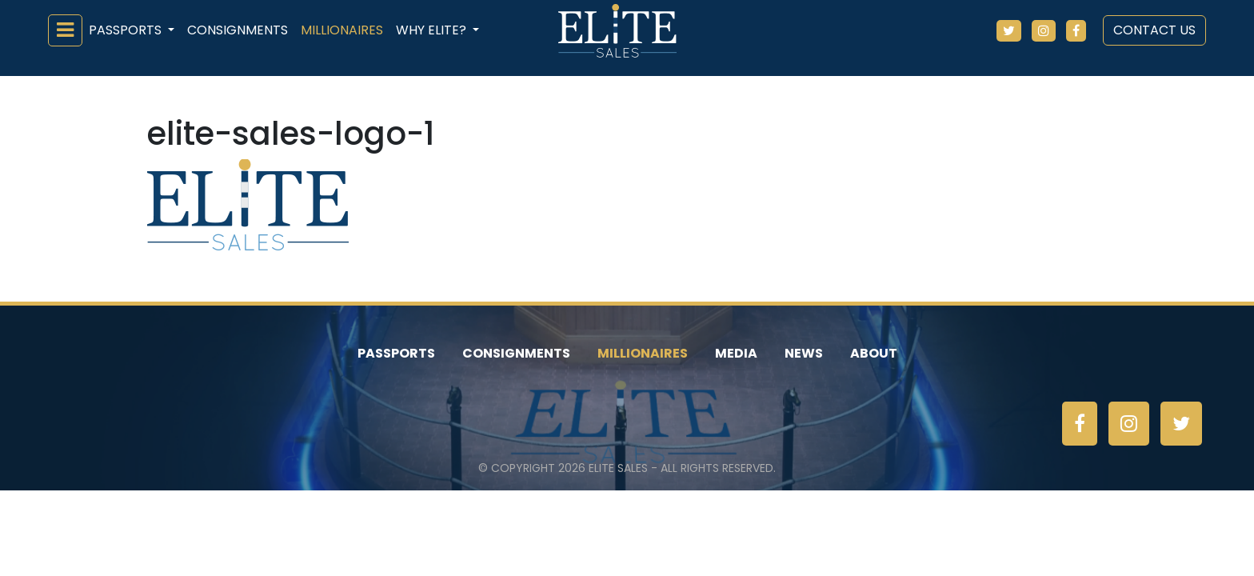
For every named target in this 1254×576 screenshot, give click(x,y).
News (804, 353)
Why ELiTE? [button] (432, 30)
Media (736, 353)
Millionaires (342, 30)
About (873, 353)
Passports (396, 353)
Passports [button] (127, 30)
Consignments (237, 30)
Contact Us (1154, 30)
